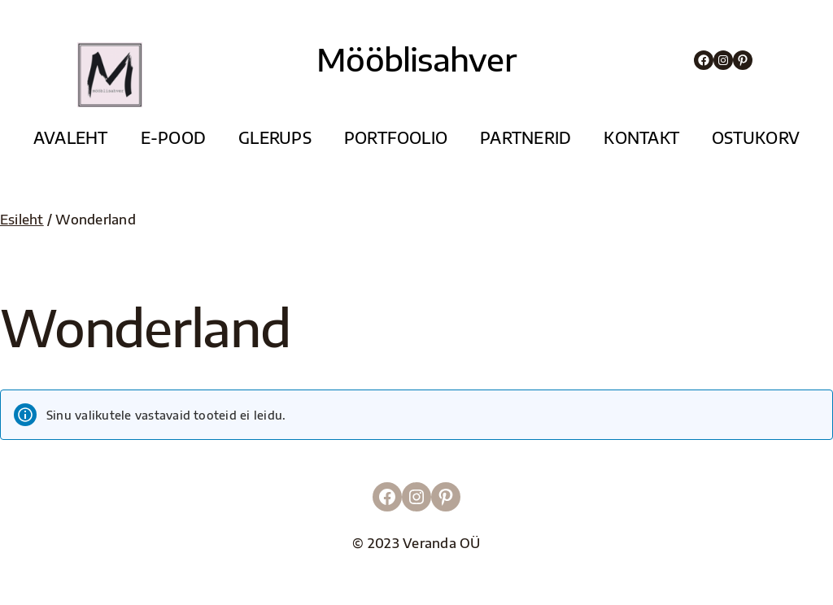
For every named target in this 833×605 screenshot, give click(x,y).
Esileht (22, 219)
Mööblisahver (416, 59)
